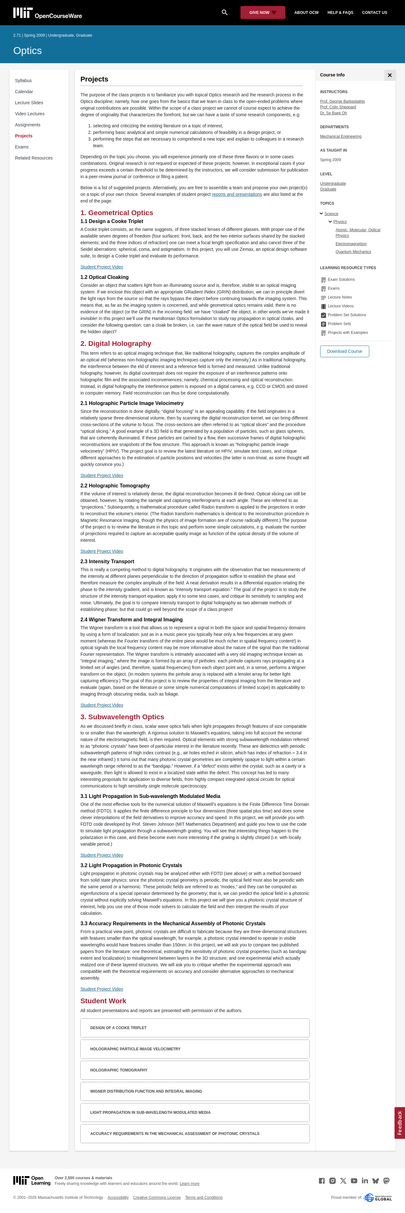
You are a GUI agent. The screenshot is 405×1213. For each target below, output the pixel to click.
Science (332, 214)
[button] (344, 351)
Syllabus (23, 80)
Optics (27, 50)
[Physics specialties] (331, 222)
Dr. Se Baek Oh (333, 113)
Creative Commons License (157, 1197)
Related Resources (34, 157)
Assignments (27, 124)
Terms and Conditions (203, 1197)
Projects (24, 135)
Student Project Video (101, 266)
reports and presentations (237, 194)
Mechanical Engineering (341, 136)
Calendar (24, 91)
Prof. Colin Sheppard (338, 107)
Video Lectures (30, 113)
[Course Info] (390, 75)
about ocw (306, 12)
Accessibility (118, 1197)
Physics (340, 222)
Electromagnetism (351, 244)
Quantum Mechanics (353, 252)
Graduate (328, 189)
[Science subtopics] (322, 214)
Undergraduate (333, 183)
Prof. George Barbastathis (342, 101)
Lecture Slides (29, 102)
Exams (22, 146)
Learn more (190, 1183)
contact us (374, 12)
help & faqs (340, 12)
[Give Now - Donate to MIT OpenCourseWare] (263, 12)
